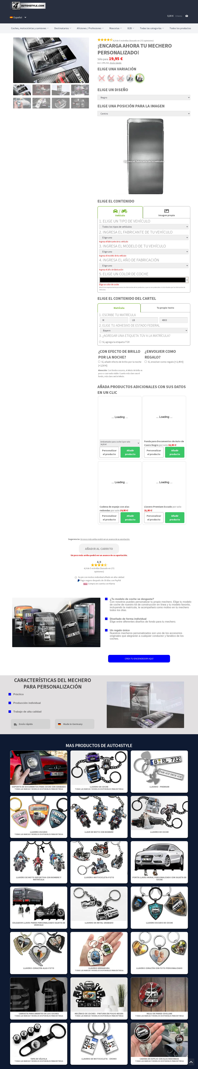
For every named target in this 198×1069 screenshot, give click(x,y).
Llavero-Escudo (39, 833)
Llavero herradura (99, 969)
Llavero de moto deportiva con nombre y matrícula (38, 878)
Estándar (130, 78)
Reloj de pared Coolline (159, 1014)
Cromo (121, 78)
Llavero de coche (99, 787)
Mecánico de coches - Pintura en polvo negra (99, 1014)
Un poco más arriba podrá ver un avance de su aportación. (105, 539)
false (109, 704)
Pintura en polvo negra (139, 78)
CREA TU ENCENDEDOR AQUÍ (139, 659)
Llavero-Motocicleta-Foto (99, 877)
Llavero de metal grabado (99, 922)
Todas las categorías (152, 28)
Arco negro (111, 78)
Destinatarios (63, 28)
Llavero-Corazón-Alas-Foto (38, 968)
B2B (131, 28)
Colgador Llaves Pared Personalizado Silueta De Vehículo (38, 923)
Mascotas (116, 28)
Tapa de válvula (39, 1059)
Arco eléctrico (102, 78)
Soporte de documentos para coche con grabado (39, 787)
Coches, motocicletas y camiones (30, 28)
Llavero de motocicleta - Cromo (99, 1058)
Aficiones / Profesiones (90, 28)
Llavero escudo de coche (159, 922)
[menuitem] (18, 17)
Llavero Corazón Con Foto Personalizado (159, 968)
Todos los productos (180, 28)
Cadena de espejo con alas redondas (159, 1059)
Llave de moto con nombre (99, 832)
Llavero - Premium (159, 786)
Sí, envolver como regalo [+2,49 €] (164, 361)
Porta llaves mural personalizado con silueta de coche (159, 878)
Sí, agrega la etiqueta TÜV (114, 341)
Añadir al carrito (99, 549)
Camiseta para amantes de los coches (39, 1014)
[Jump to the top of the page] (191, 1061)
